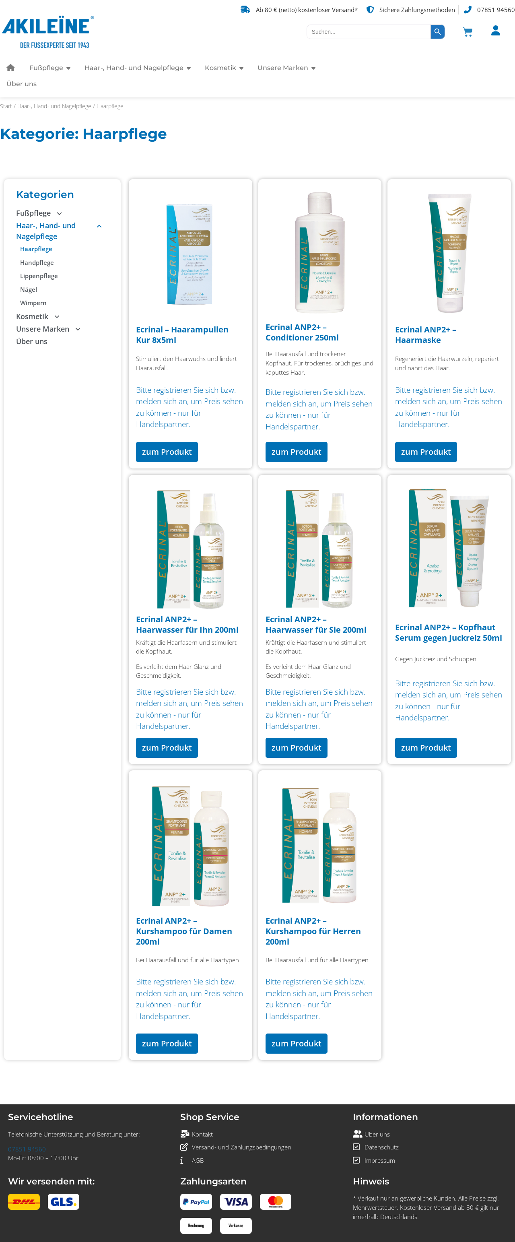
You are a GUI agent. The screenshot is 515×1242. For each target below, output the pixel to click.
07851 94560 (27, 1149)
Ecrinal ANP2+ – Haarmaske (425, 334)
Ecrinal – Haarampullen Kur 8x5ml (182, 334)
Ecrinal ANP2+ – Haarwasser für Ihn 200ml (187, 624)
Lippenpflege (39, 276)
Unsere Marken (51, 329)
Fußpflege (42, 213)
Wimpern (33, 303)
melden (148, 401)
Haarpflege (36, 249)
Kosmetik (41, 316)
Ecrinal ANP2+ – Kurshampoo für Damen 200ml (184, 931)
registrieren (172, 390)
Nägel (28, 289)
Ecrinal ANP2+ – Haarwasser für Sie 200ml (316, 624)
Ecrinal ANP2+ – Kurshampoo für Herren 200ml (313, 931)
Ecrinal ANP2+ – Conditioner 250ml (302, 332)
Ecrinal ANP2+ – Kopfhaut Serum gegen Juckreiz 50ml (448, 632)
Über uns (31, 341)
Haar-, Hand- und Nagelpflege (54, 106)
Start (6, 106)
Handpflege (37, 262)
